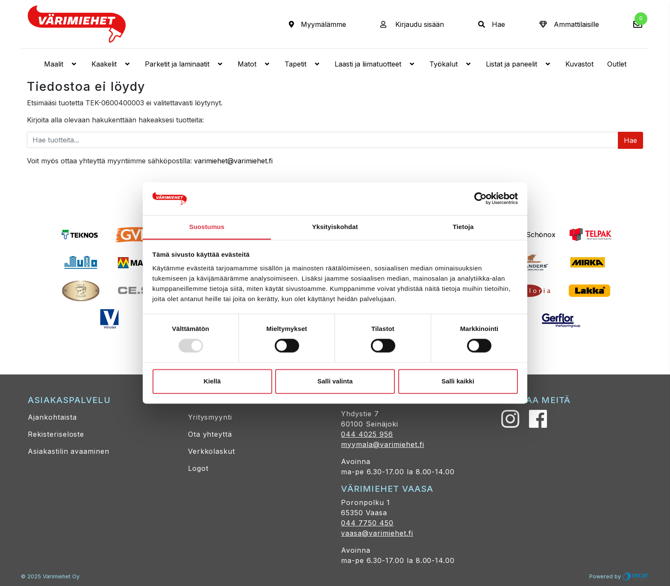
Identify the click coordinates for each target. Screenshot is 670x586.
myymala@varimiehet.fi (382, 444)
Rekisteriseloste (56, 434)
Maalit (61, 64)
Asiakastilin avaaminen (68, 451)
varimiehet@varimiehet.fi (233, 161)
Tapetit (303, 64)
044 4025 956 (367, 434)
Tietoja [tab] (463, 226)
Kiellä (211, 381)
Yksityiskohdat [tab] (335, 226)
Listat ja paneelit (519, 64)
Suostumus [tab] (207, 226)
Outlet (616, 64)
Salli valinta (335, 381)
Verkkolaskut (211, 451)
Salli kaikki (457, 381)
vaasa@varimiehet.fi (377, 533)
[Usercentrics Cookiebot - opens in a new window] (480, 198)
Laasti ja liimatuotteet (375, 64)
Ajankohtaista (52, 417)
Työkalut (450, 64)
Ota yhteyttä (210, 434)
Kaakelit (111, 64)
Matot (254, 64)
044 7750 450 (367, 523)
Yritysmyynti (210, 417)
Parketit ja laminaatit (184, 64)
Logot (198, 468)
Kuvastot (579, 64)
